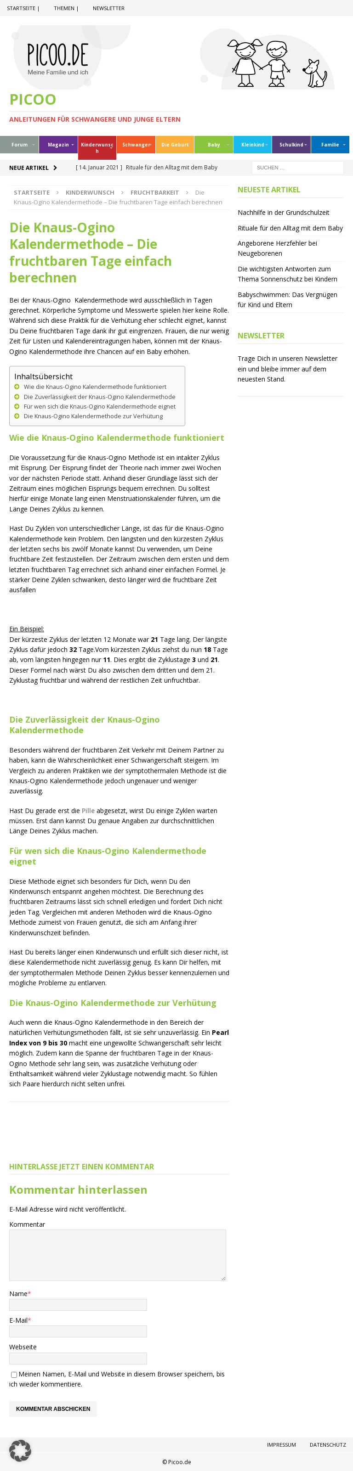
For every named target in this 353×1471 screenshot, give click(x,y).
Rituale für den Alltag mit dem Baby (290, 228)
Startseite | (23, 8)
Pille (88, 810)
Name (18, 1293)
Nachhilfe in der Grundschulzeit (284, 212)
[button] (20, 1451)
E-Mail (18, 1320)
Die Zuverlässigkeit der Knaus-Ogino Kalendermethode (100, 397)
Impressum (281, 1444)
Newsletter (109, 8)
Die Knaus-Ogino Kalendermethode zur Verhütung (93, 416)
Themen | (66, 8)
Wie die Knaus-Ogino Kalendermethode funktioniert (95, 387)
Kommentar (27, 1224)
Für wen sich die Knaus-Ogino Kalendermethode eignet (100, 406)
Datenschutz (328, 1444)
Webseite (23, 1346)
